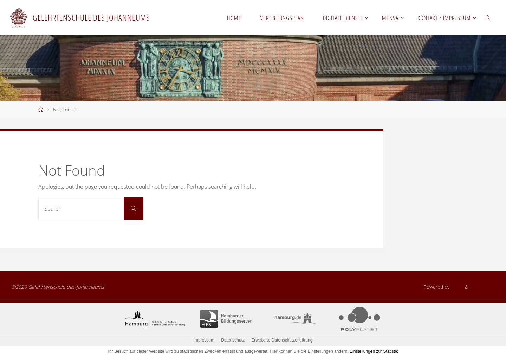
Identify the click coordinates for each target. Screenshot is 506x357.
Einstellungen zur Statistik (374, 351)
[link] (488, 17)
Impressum (204, 340)
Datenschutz (233, 340)
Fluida (456, 287)
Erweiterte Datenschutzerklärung (281, 340)
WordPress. (482, 287)
